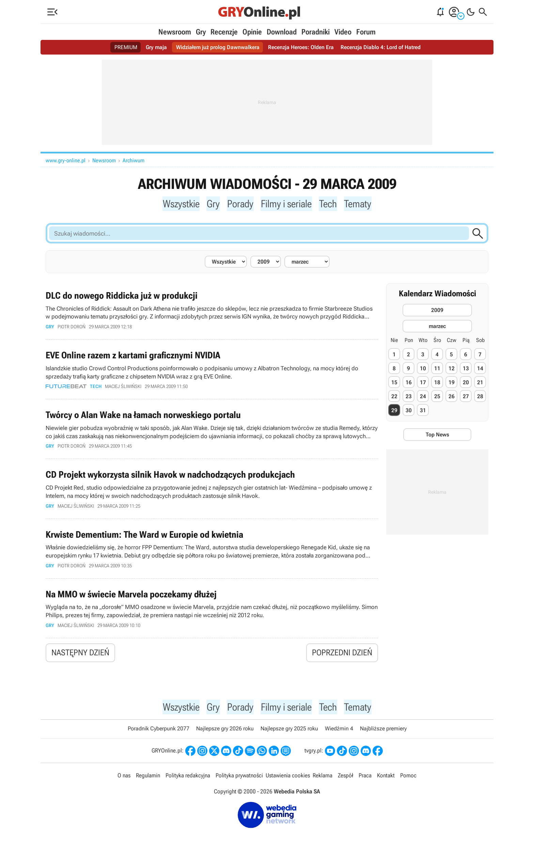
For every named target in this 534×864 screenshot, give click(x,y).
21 (480, 383)
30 (409, 411)
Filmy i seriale (287, 203)
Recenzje (224, 32)
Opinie (252, 32)
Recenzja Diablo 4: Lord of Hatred (381, 47)
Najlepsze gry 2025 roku (289, 733)
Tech (330, 203)
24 (423, 397)
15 (394, 383)
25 (437, 397)
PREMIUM (125, 47)
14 (480, 369)
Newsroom (174, 32)
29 (394, 411)
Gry (201, 32)
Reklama (322, 779)
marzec (437, 327)
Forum (366, 32)
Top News (437, 435)
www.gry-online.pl (65, 160)
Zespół (345, 779)
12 (452, 369)
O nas (123, 779)
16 (409, 383)
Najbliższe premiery (383, 733)
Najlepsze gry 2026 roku (225, 733)
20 (466, 383)
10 (423, 369)
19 (452, 383)
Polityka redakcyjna (188, 779)
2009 (437, 311)
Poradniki (315, 32)
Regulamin (148, 779)
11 (437, 369)
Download (282, 32)
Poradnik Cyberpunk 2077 (158, 733)
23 (409, 397)
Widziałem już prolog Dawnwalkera (218, 47)
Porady (239, 203)
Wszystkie (178, 203)
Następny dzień (80, 656)
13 (466, 369)
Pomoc (408, 779)
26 (452, 397)
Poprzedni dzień (342, 656)
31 (423, 411)
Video (342, 32)
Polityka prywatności (239, 779)
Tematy (361, 203)
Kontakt (386, 779)
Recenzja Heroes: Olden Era (301, 47)
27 (466, 397)
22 (394, 397)
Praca (365, 779)
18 (437, 383)
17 (423, 383)
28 (480, 397)
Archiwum (133, 160)
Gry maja (156, 47)
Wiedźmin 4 (339, 733)
